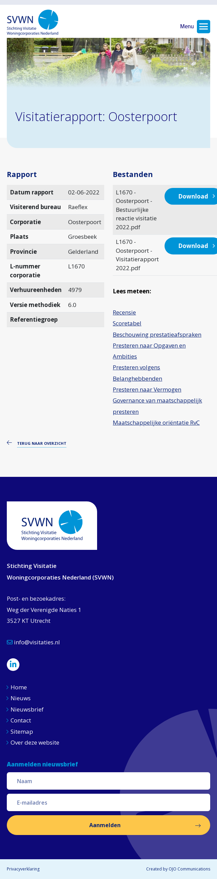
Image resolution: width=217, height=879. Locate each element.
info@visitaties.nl (33, 642)
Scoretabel (127, 323)
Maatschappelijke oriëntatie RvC (156, 422)
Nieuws (21, 698)
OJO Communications (189, 869)
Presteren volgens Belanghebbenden (137, 372)
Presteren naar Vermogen (147, 389)
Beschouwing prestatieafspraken (157, 334)
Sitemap (22, 731)
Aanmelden (105, 825)
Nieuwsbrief (27, 709)
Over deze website (35, 742)
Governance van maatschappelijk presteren (157, 405)
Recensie (124, 312)
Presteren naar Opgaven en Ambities (149, 350)
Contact (21, 720)
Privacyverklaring (23, 869)
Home (19, 687)
